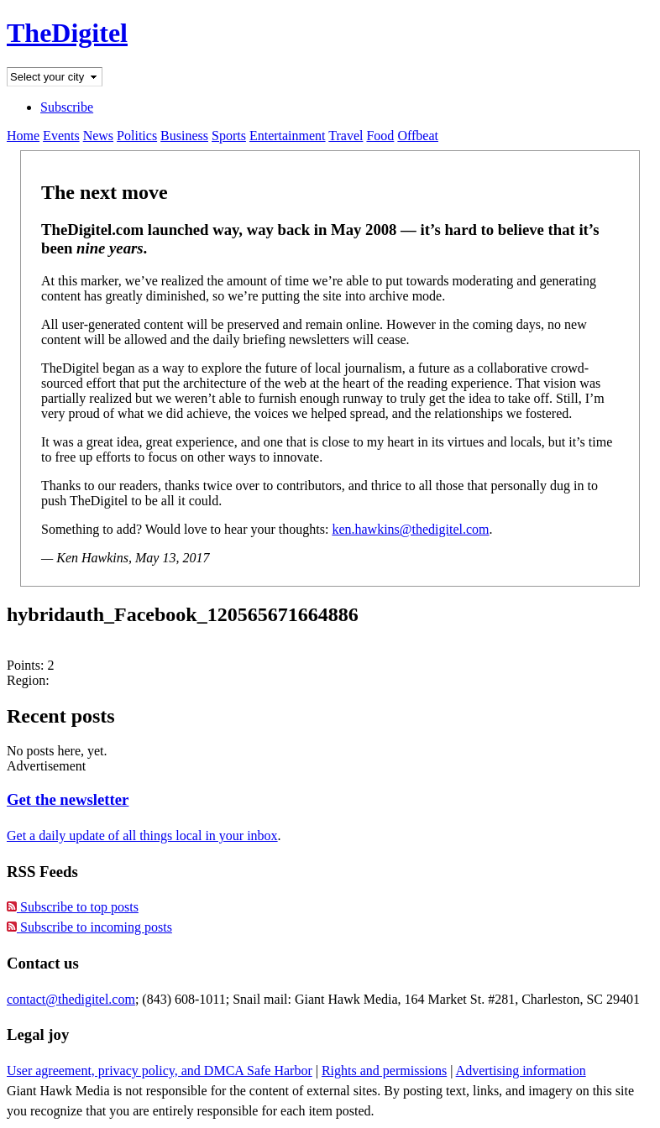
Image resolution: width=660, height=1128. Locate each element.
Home (23, 135)
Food (380, 135)
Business (184, 135)
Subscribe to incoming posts (89, 927)
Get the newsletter (67, 799)
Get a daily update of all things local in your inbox (142, 835)
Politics (137, 135)
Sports (229, 135)
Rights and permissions (384, 1070)
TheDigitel (67, 33)
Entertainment (287, 135)
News (98, 135)
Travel (345, 135)
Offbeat (417, 135)
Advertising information (521, 1070)
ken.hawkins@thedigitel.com (410, 529)
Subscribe (66, 107)
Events (61, 135)
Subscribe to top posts (73, 907)
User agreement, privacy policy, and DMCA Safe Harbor (159, 1070)
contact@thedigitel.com (71, 999)
